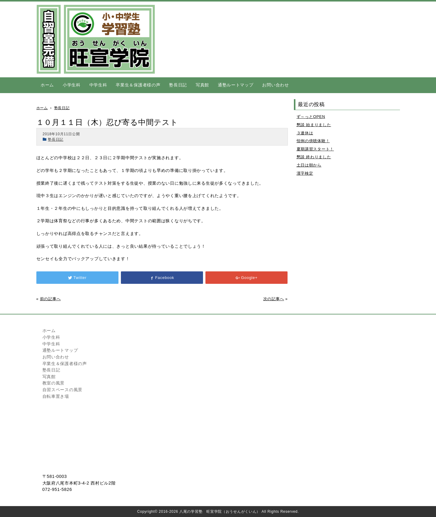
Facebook (162, 277)
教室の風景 (53, 383)
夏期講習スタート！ (315, 149)
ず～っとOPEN (311, 116)
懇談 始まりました (314, 125)
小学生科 (72, 84)
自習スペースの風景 (62, 389)
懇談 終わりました (314, 157)
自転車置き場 (55, 396)
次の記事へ (273, 299)
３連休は (305, 133)
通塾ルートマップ (236, 84)
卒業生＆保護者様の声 (138, 84)
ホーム (47, 84)
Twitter (77, 277)
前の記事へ (50, 299)
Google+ (247, 277)
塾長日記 (178, 84)
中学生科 (98, 84)
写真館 (202, 84)
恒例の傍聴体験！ (313, 141)
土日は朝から (309, 165)
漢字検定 (305, 173)
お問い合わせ (275, 84)
